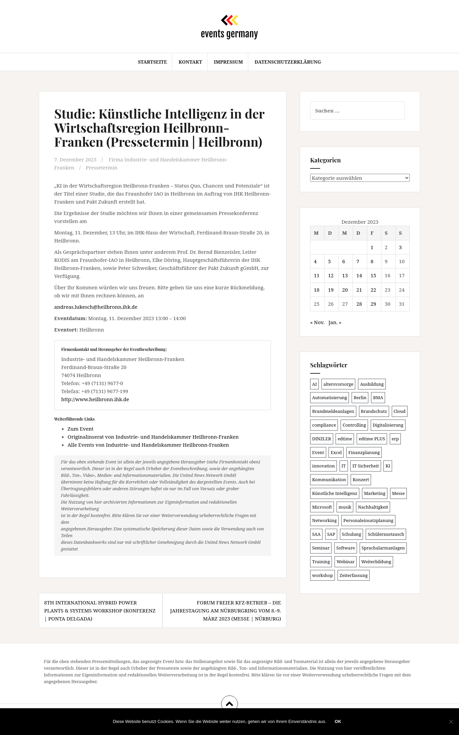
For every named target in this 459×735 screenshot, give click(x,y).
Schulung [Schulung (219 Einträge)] (351, 534)
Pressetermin (101, 167)
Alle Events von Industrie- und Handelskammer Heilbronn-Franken (148, 444)
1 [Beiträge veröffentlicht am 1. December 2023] (372, 247)
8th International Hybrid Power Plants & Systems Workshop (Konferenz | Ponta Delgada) (100, 610)
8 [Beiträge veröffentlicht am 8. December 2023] (372, 261)
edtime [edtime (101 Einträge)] (345, 439)
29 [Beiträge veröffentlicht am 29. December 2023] (373, 303)
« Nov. (317, 322)
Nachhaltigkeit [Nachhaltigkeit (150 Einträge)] (373, 507)
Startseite (152, 62)
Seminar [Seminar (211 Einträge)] (321, 548)
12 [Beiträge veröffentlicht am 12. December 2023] (331, 275)
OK (338, 721)
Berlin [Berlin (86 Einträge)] (360, 397)
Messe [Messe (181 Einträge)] (398, 493)
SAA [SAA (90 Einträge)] (316, 534)
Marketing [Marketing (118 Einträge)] (374, 493)
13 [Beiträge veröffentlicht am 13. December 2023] (345, 275)
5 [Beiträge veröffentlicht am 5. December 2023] (329, 261)
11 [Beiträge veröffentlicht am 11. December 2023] (316, 275)
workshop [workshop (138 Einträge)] (322, 575)
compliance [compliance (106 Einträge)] (324, 425)
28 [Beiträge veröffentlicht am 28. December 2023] (359, 303)
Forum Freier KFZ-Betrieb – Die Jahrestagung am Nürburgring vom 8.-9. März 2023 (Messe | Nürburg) (225, 610)
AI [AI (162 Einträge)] (314, 384)
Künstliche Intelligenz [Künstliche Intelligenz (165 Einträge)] (334, 493)
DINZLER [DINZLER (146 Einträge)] (321, 439)
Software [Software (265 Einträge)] (345, 548)
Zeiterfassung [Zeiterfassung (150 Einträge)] (354, 575)
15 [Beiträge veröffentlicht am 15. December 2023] (373, 275)
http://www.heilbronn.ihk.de (95, 399)
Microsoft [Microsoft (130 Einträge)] (322, 507)
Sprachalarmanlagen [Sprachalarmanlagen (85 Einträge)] (383, 548)
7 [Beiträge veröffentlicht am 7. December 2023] (357, 261)
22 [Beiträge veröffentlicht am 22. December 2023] (373, 289)
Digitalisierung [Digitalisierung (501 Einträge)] (388, 425)
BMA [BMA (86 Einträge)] (378, 397)
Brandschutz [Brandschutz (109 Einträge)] (374, 411)
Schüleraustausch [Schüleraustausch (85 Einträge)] (386, 534)
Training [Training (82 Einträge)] (321, 562)
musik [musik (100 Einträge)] (345, 507)
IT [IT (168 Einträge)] (344, 466)
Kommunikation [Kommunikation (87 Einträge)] (329, 479)
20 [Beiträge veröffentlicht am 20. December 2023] (345, 289)
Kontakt (190, 62)
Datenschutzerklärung (288, 62)
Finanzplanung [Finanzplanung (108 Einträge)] (364, 452)
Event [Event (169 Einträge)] (318, 452)
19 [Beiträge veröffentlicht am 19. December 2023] (331, 289)
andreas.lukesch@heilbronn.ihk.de (95, 306)
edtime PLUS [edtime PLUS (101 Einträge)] (372, 439)
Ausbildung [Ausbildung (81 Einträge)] (372, 384)
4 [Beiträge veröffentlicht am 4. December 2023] (315, 261)
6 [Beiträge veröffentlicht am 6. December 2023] (343, 261)
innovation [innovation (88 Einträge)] (323, 466)
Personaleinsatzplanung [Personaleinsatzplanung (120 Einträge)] (368, 520)
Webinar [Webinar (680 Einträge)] (346, 562)
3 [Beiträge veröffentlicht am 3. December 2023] (400, 247)
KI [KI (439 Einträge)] (387, 466)
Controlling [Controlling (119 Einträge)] (354, 425)
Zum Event (81, 428)
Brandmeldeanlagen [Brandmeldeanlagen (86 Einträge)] (333, 411)
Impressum (228, 62)
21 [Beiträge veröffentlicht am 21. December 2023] (359, 289)
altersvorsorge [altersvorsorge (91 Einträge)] (338, 384)
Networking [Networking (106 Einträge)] (324, 520)
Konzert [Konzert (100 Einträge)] (361, 479)
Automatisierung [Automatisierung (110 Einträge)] (329, 397)
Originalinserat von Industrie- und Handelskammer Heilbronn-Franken (153, 436)
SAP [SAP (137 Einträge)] (331, 534)
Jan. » (335, 322)
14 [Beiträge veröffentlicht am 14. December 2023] (359, 275)
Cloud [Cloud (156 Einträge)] (400, 411)
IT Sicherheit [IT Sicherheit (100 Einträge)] (365, 466)
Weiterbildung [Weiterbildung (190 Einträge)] (376, 562)
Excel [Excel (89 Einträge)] (336, 452)
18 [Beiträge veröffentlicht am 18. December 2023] (316, 289)
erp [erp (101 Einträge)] (395, 439)
